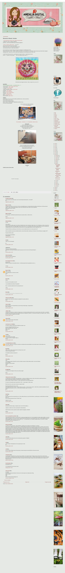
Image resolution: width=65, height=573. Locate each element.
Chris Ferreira (8, 470)
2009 (55, 187)
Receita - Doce (56, 118)
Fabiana (7, 359)
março (56, 183)
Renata (7, 278)
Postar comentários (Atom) (9, 483)
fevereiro (56, 184)
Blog (55, 112)
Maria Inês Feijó (8, 424)
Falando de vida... (57, 177)
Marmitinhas (56, 120)
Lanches (55, 117)
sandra (7, 436)
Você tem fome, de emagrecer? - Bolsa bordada (58, 295)
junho (56, 163)
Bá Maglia (7, 369)
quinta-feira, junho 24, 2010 (9, 460)
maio (56, 180)
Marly (6, 394)
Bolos (55, 113)
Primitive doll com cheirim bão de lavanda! (57, 350)
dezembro (56, 155)
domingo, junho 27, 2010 (9, 467)
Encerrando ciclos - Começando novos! (56, 286)
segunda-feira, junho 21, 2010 (10, 210)
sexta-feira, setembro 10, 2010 (10, 478)
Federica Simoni (8, 255)
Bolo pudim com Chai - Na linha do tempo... (57, 223)
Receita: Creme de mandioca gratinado (57, 169)
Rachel (7, 348)
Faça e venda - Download (56, 126)
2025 (55, 143)
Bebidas (55, 116)
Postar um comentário (7, 480)
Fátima (7, 404)
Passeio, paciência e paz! (57, 302)
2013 (55, 150)
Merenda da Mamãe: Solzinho (58, 176)
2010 (55, 154)
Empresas (55, 128)
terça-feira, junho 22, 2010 (9, 244)
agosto (56, 160)
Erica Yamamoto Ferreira (9, 260)
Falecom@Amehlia (57, 127)
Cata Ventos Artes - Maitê (9, 324)
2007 (55, 190)
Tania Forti (7, 304)
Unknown (7, 318)
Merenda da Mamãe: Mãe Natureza (58, 174)
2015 (55, 147)
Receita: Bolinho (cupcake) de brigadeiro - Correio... (57, 165)
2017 (55, 146)
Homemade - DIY (56, 123)
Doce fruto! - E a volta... (57, 215)
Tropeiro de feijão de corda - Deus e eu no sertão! (57, 374)
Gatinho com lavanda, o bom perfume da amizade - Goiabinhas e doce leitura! (57, 392)
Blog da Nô (7, 270)
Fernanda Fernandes (9, 198)
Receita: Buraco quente (57, 171)
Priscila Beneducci (8, 463)
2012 (55, 151)
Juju (6, 334)
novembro (56, 156)
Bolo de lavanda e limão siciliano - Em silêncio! (57, 326)
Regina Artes (7, 213)
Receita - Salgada (56, 119)
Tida (6, 442)
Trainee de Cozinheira (9, 297)
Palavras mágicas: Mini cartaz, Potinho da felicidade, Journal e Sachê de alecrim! (58, 383)
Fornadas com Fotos (57, 124)
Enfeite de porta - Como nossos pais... (57, 247)
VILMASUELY (8, 454)
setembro (56, 159)
